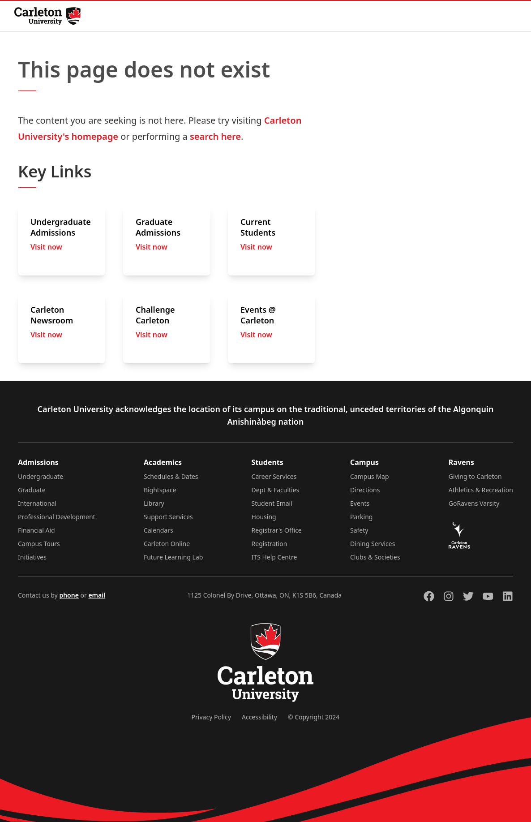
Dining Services (372, 543)
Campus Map (369, 476)
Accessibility (259, 717)
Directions (365, 490)
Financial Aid (36, 530)
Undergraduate (40, 476)
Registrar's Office (277, 530)
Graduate (32, 490)
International (37, 503)
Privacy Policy (211, 717)
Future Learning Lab (173, 557)
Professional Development (56, 516)
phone (68, 595)
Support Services (168, 516)
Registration (269, 543)
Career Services (274, 476)
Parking (361, 516)
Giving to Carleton (475, 476)
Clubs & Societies (375, 557)
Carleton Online (167, 543)
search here (215, 136)
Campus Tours (39, 543)
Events (359, 503)
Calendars (158, 530)
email (96, 595)
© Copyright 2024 (313, 717)
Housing (264, 516)
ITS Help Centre (274, 557)
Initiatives (32, 557)
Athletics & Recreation (481, 490)
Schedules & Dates (171, 476)
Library (154, 503)
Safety (359, 530)
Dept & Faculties (276, 490)
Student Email (272, 503)
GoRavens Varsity (474, 503)
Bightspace (160, 490)
